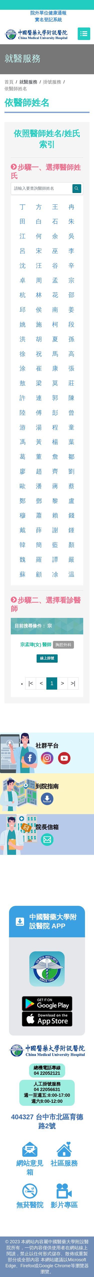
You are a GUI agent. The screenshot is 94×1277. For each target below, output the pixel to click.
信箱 (47, 839)
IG (47, 758)
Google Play (47, 1003)
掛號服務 (52, 81)
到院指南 (47, 799)
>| (73, 683)
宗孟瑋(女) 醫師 (47, 644)
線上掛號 (47, 658)
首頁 (9, 81)
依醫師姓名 (16, 88)
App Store (47, 1019)
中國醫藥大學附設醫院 (47, 1051)
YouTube (64, 758)
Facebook (30, 758)
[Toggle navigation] (84, 33)
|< (31, 683)
